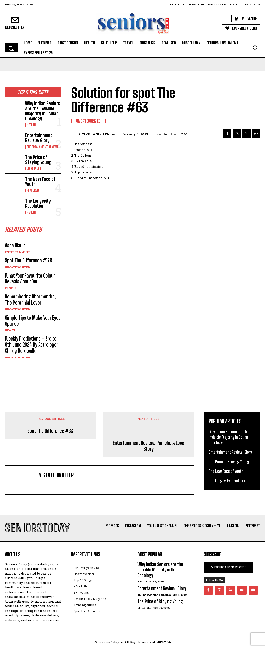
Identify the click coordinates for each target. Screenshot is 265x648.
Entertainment (17, 252)
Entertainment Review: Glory (38, 138)
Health (31, 125)
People (11, 288)
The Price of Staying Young (38, 160)
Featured (33, 190)
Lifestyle (33, 168)
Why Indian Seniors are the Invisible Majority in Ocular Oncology (42, 111)
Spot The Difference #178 (28, 260)
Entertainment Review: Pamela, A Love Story (148, 446)
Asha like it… (17, 245)
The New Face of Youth (40, 181)
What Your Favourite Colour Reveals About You (30, 279)
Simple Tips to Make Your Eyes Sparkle (32, 321)
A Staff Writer (104, 134)
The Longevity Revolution (38, 203)
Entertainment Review (42, 147)
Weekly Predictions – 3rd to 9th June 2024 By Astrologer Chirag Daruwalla (31, 345)
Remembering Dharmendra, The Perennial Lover (30, 300)
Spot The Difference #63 (50, 431)
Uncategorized (17, 267)
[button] (255, 47)
